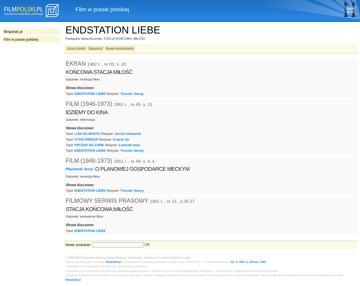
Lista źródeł (76, 48)
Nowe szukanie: (78, 245)
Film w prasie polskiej (21, 39)
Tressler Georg (131, 94)
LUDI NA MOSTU (87, 134)
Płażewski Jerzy (79, 169)
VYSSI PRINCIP (86, 139)
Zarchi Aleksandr (128, 134)
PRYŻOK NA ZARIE (89, 145)
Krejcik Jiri (121, 139)
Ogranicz (95, 48)
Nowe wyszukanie (120, 48)
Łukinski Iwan (129, 145)
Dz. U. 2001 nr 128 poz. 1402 (248, 262)
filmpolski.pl (113, 262)
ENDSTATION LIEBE (90, 94)
